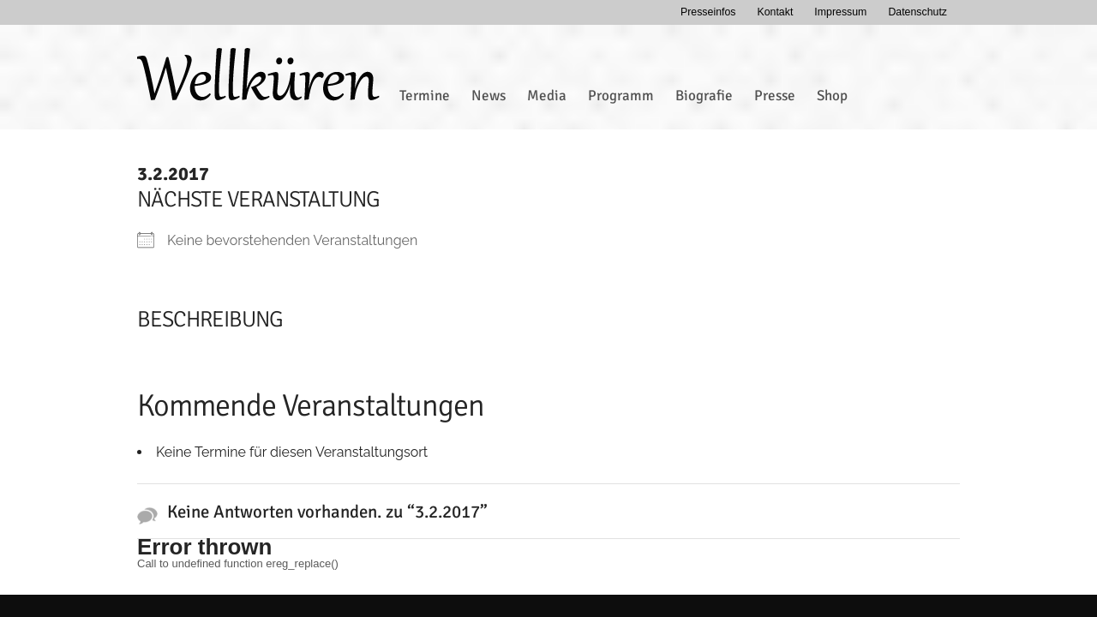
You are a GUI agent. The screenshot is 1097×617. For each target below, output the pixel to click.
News (488, 96)
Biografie (704, 96)
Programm (621, 96)
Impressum (840, 12)
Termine (424, 96)
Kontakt (775, 12)
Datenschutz (917, 12)
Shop (832, 96)
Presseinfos (708, 12)
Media (546, 96)
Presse (774, 96)
